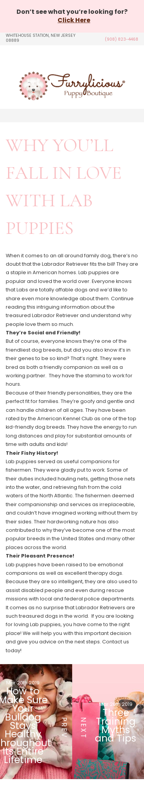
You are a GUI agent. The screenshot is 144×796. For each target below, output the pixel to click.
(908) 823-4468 (121, 39)
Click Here (74, 20)
